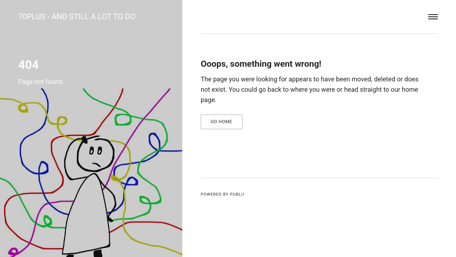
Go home (221, 121)
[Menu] (433, 17)
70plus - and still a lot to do (76, 16)
